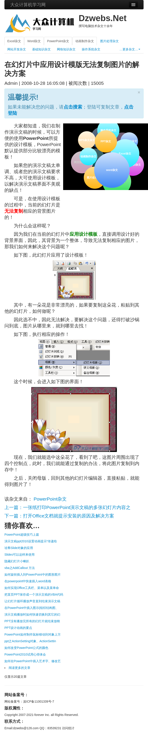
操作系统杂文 (91, 49)
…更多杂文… (129, 49)
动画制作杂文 (84, 41)
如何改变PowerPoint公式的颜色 (26, 648)
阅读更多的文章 (19, 668)
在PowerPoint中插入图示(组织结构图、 (31, 608)
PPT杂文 (105, 140)
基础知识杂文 (41, 49)
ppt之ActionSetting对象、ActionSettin (30, 641)
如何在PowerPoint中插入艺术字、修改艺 (32, 661)
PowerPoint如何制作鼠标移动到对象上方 (32, 634)
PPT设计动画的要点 (18, 628)
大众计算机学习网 (28, 4)
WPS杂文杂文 (86, 140)
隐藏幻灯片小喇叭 (16, 561)
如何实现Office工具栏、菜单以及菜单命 (31, 588)
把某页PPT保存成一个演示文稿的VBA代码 (33, 594)
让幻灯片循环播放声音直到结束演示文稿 (32, 601)
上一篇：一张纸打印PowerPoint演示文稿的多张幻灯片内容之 (67, 507)
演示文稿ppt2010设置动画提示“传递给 (30, 541)
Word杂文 (34, 41)
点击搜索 (73, 106)
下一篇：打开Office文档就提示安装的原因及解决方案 (59, 515)
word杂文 (111, 169)
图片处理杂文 (109, 41)
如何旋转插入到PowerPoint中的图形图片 (32, 574)
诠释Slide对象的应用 (18, 548)
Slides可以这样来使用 (19, 554)
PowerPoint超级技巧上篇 (21, 534)
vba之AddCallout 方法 (19, 568)
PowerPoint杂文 (58, 41)
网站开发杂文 (16, 49)
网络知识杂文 (66, 49)
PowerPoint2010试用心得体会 (25, 654)
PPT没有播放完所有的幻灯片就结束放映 (32, 621)
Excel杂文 (14, 41)
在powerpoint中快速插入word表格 (27, 581)
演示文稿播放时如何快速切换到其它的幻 (32, 614)
